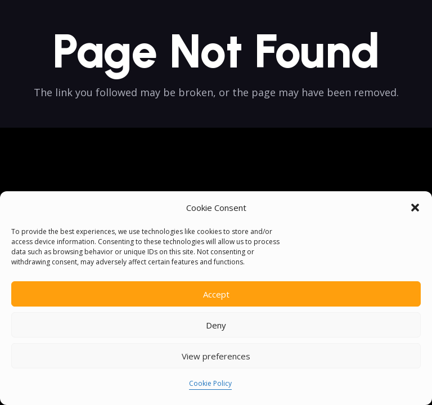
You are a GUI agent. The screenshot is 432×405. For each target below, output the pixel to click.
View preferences (216, 356)
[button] (415, 207)
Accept (216, 294)
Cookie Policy (210, 383)
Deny (216, 325)
